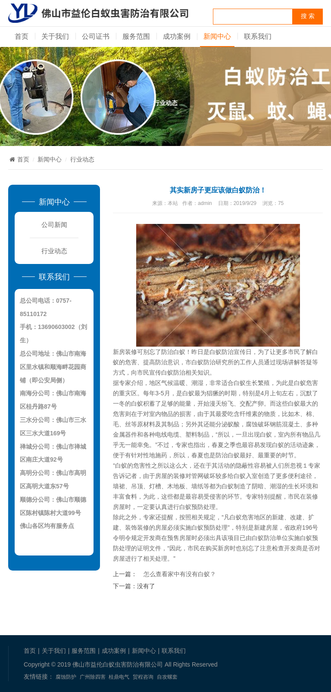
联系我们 (258, 36)
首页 (21, 36)
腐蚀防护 (66, 677)
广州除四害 (93, 677)
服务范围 (136, 36)
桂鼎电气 (119, 677)
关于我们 (55, 36)
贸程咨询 (143, 677)
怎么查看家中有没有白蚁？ (180, 574)
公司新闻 (54, 224)
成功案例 (176, 36)
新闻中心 (217, 36)
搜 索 (308, 16)
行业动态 (82, 159)
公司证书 (95, 36)
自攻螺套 (167, 677)
